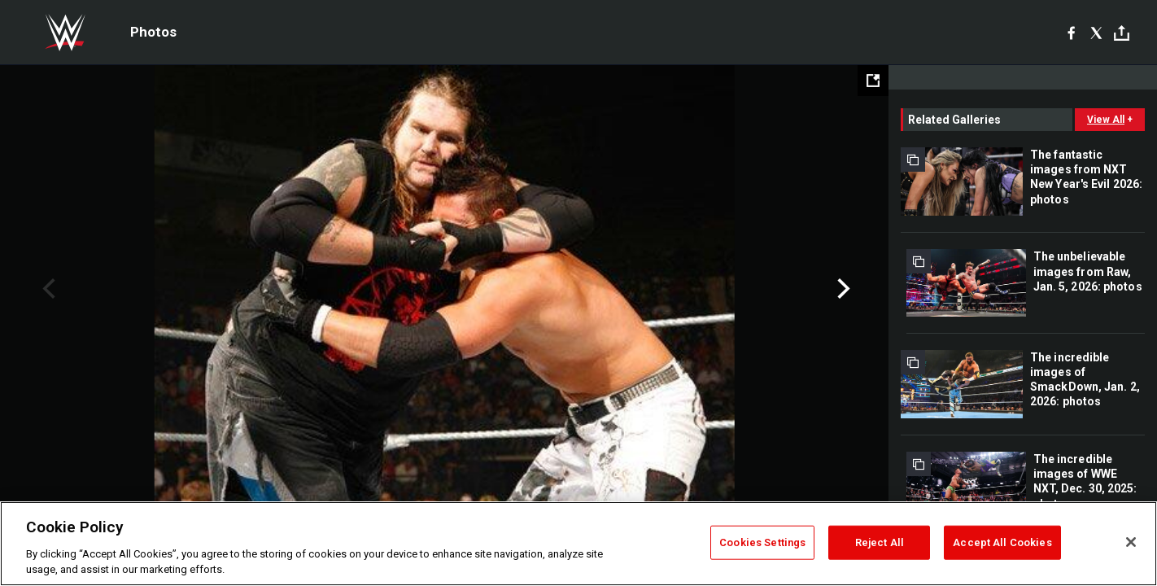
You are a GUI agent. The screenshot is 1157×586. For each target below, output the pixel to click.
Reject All (879, 542)
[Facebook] (1071, 32)
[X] (1096, 32)
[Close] (1131, 542)
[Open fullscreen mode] (873, 80)
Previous (47, 289)
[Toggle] (1121, 33)
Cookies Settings (762, 542)
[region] (578, 543)
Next (841, 289)
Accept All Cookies (1002, 542)
